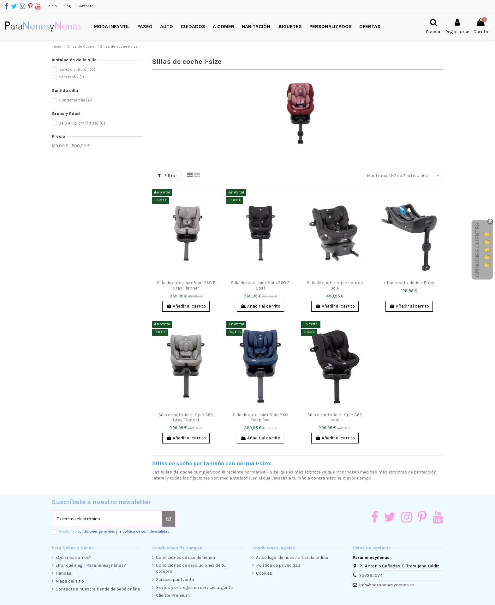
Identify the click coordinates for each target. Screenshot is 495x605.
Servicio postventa (175, 579)
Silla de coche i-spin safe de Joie (335, 285)
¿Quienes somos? (74, 557)
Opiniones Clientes (477, 250)
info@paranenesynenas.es (386, 585)
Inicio (52, 6)
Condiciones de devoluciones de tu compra (191, 568)
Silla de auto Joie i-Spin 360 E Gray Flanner (186, 285)
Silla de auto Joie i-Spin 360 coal (334, 417)
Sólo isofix (71, 77)
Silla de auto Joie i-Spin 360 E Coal (260, 285)
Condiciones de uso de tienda (185, 557)
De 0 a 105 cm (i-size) (82, 123)
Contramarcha (75, 100)
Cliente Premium (173, 595)
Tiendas (63, 573)
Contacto (85, 6)
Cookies (264, 573)
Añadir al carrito (186, 306)
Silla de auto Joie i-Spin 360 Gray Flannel (185, 417)
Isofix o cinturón (77, 69)
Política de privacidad (278, 565)
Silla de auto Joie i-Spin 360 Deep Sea (260, 417)
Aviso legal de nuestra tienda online (292, 557)
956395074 (371, 575)
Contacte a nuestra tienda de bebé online (98, 589)
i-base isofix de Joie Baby (409, 282)
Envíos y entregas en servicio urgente (194, 587)
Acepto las (114, 531)
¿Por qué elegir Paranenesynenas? (91, 565)
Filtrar (167, 175)
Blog (67, 6)
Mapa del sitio (70, 581)
